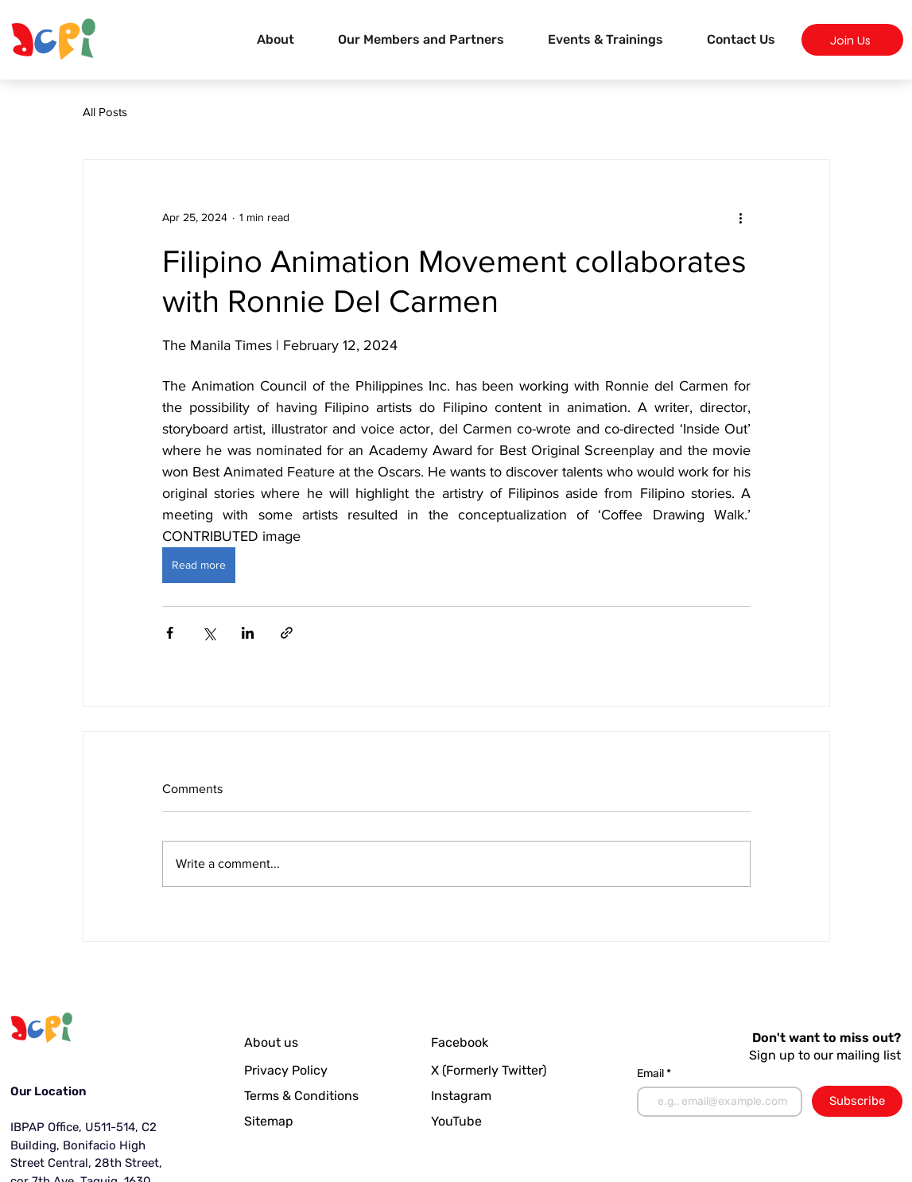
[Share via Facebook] (169, 632)
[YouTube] (462, 1120)
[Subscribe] (857, 1101)
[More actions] (741, 217)
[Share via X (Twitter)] (208, 632)
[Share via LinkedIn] (247, 632)
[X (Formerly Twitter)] (492, 1070)
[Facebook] (473, 1042)
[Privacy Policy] (289, 1070)
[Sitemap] (312, 1120)
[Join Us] (852, 40)
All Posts (105, 112)
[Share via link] (286, 632)
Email (651, 1073)
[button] (605, 39)
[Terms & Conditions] (312, 1095)
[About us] (282, 1042)
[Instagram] (465, 1095)
